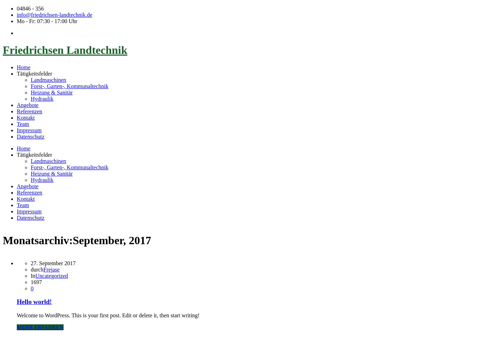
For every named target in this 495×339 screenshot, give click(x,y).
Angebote (27, 105)
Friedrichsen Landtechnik (65, 50)
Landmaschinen (48, 80)
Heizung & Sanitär (52, 93)
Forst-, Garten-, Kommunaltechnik (69, 86)
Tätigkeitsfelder (34, 74)
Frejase (51, 270)
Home (23, 67)
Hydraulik (42, 99)
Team (23, 124)
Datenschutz (30, 137)
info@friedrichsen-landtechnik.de (54, 15)
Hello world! (34, 301)
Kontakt (26, 118)
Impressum (29, 130)
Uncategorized (51, 276)
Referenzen (29, 111)
